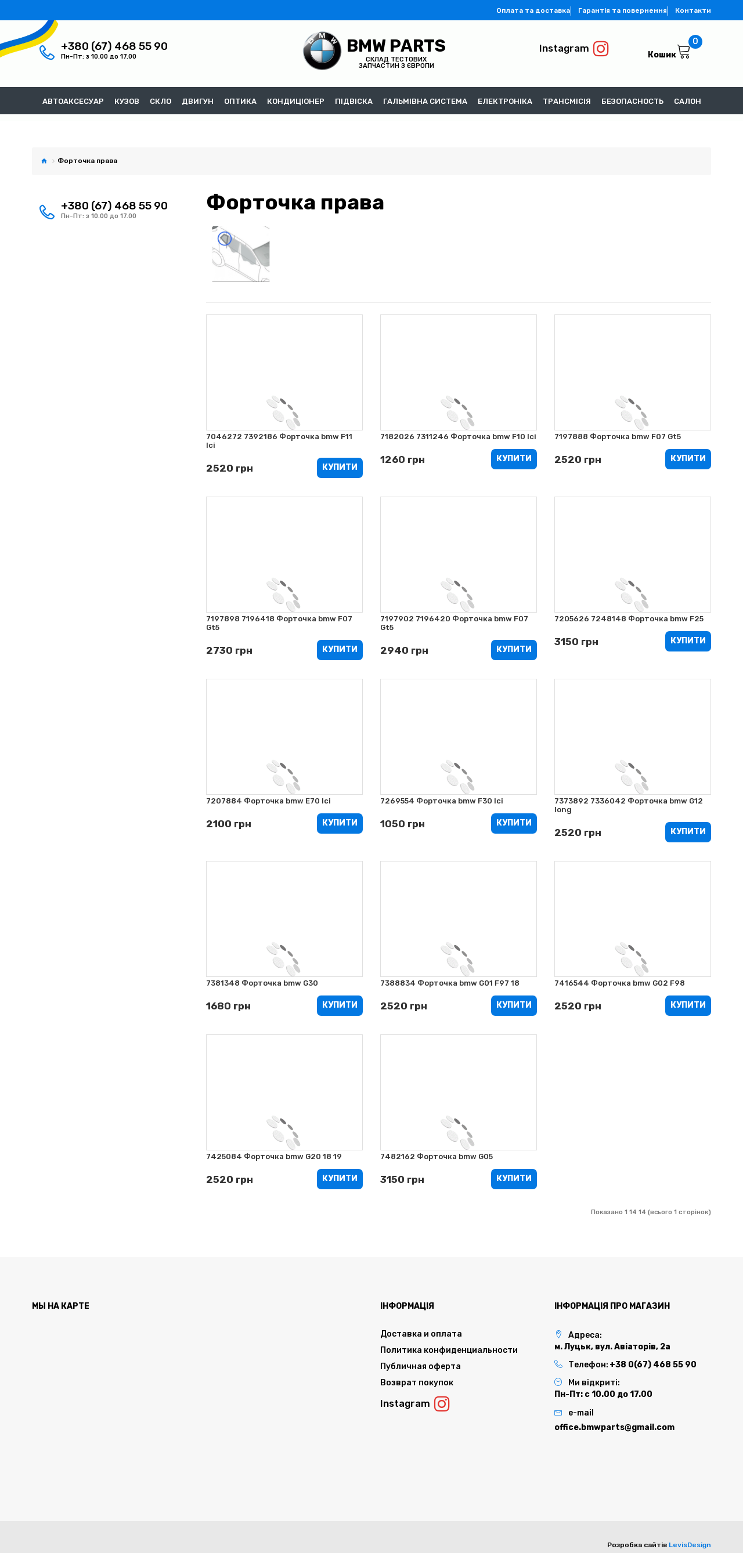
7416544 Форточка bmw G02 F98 (619, 982)
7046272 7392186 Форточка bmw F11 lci (279, 438)
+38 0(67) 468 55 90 (653, 1364)
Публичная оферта (420, 1366)
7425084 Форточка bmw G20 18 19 (274, 1155)
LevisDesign (690, 1544)
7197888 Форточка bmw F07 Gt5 (617, 433)
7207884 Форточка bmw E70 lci (268, 799)
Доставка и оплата (421, 1333)
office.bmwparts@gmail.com (614, 1427)
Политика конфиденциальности (449, 1350)
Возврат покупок (416, 1382)
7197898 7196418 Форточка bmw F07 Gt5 (279, 620)
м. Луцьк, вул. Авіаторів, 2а (612, 1346)
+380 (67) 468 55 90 (114, 46)
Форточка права (87, 158)
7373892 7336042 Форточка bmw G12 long (628, 803)
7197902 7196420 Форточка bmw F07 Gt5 (454, 620)
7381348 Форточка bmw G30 (262, 982)
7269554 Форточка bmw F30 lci (441, 799)
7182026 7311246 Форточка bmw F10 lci (458, 433)
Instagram (574, 48)
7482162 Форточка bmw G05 (436, 1155)
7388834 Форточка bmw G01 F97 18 (450, 982)
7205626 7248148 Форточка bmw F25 (629, 616)
